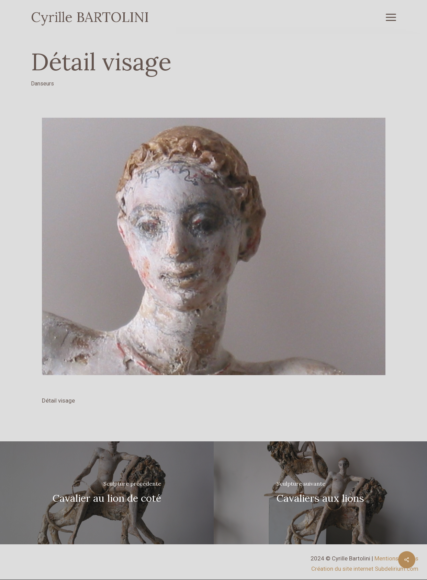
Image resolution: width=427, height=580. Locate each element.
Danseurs (42, 83)
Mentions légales (396, 558)
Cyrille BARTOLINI (90, 17)
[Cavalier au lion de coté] (107, 492)
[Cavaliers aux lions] (320, 492)
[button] (391, 17)
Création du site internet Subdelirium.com (364, 568)
